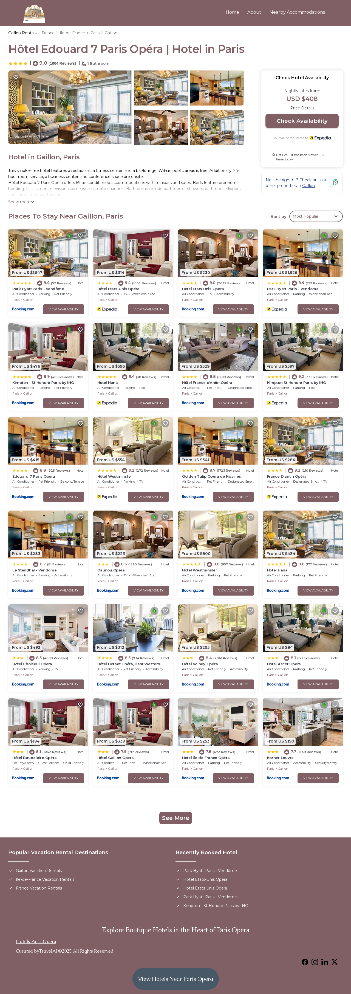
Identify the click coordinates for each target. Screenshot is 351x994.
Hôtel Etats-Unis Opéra (118, 289)
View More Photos (32, 136)
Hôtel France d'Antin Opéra (207, 382)
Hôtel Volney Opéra (200, 664)
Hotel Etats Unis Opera (203, 289)
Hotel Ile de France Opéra (206, 757)
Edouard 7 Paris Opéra (33, 476)
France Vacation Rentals (39, 888)
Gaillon (111, 32)
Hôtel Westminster (114, 476)
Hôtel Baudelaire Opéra (34, 757)
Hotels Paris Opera (36, 941)
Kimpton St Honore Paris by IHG (296, 382)
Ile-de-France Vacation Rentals (45, 879)
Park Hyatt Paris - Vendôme (38, 289)
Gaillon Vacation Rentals (39, 870)
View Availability (63, 309)
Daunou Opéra (111, 570)
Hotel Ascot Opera (284, 664)
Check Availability (302, 121)
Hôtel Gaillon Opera (115, 757)
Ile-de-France (72, 32)
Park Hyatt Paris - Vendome (293, 289)
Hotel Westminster (199, 570)
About (254, 12)
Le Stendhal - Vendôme (34, 570)
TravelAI (48, 951)
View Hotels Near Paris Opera (175, 978)
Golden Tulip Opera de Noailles (211, 476)
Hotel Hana (107, 382)
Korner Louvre (280, 757)
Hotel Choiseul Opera (32, 664)
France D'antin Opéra (287, 476)
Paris (95, 32)
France (48, 32)
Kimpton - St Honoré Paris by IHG (43, 382)
